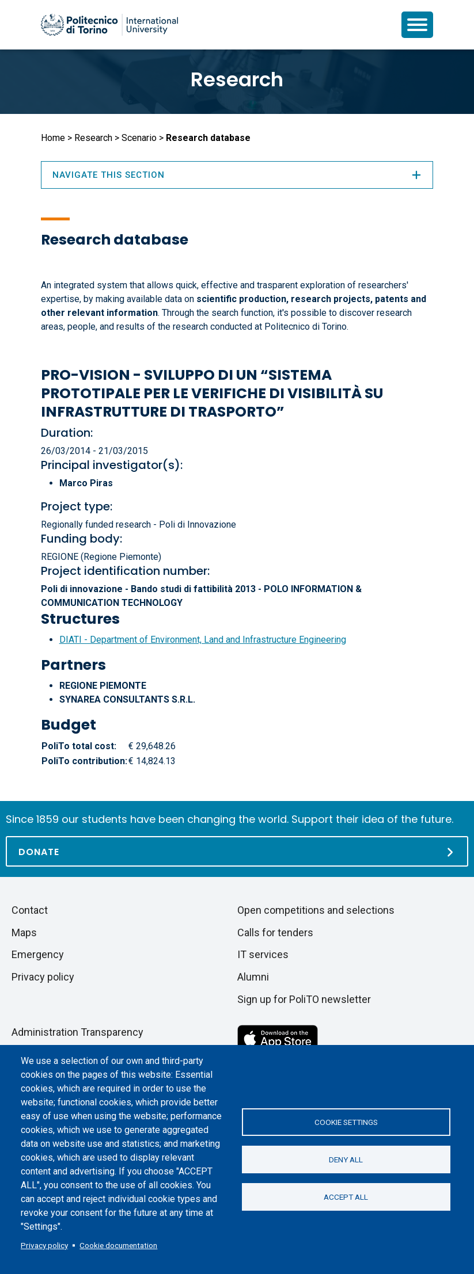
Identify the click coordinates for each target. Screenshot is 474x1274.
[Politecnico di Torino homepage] (109, 25)
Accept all (346, 1196)
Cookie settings (346, 1122)
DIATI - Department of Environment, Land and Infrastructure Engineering (202, 639)
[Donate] (237, 851)
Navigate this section (237, 175)
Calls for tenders (275, 932)
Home (53, 137)
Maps (24, 932)
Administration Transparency (77, 1032)
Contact (30, 910)
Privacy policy (44, 1245)
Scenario (139, 137)
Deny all (346, 1159)
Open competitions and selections (316, 910)
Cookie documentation (118, 1245)
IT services (263, 954)
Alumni (253, 977)
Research (237, 79)
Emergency (38, 954)
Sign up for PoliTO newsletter (304, 999)
